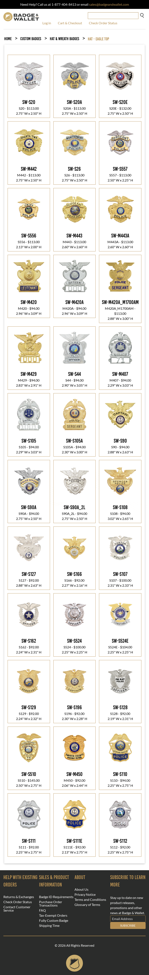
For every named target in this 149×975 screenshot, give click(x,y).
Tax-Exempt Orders (53, 915)
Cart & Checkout (70, 23)
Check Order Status (103, 23)
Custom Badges (30, 38)
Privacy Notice (85, 894)
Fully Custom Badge (53, 920)
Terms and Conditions (90, 899)
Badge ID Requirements (56, 897)
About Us (81, 889)
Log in (46, 23)
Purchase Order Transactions (50, 903)
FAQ (42, 910)
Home (8, 38)
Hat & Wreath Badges (64, 38)
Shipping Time (49, 925)
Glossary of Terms (87, 904)
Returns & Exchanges (18, 897)
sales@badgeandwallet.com (109, 4)
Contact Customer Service (16, 908)
